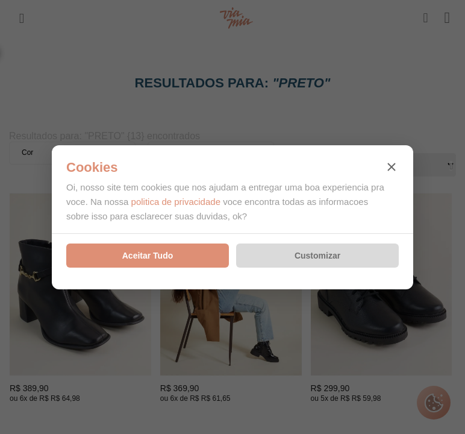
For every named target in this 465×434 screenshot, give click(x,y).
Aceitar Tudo (147, 255)
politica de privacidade (175, 202)
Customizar (317, 255)
